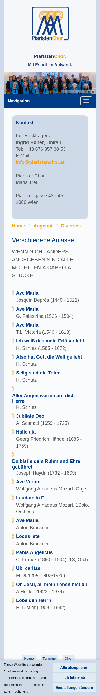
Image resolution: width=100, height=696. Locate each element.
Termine (49, 659)
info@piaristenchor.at (40, 162)
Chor (69, 659)
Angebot (43, 226)
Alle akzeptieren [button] (74, 668)
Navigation (19, 101)
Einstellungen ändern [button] (74, 687)
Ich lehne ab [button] (74, 677)
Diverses (71, 226)
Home (18, 226)
